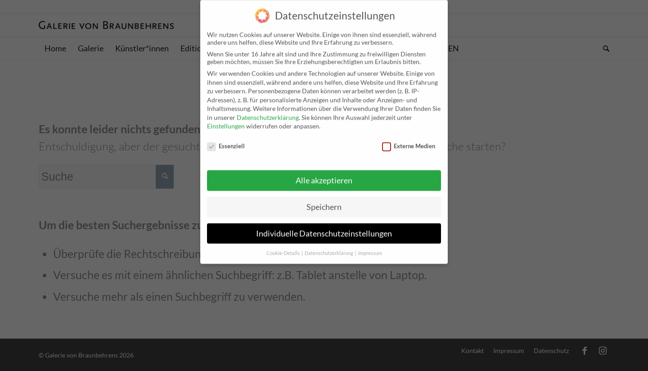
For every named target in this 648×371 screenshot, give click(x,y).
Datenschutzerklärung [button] (329, 245)
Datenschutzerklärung (268, 109)
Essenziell (226, 138)
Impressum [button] (370, 245)
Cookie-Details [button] (283, 245)
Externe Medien (408, 138)
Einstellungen (226, 118)
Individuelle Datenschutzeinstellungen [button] (324, 226)
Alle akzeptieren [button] (324, 172)
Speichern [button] (324, 199)
